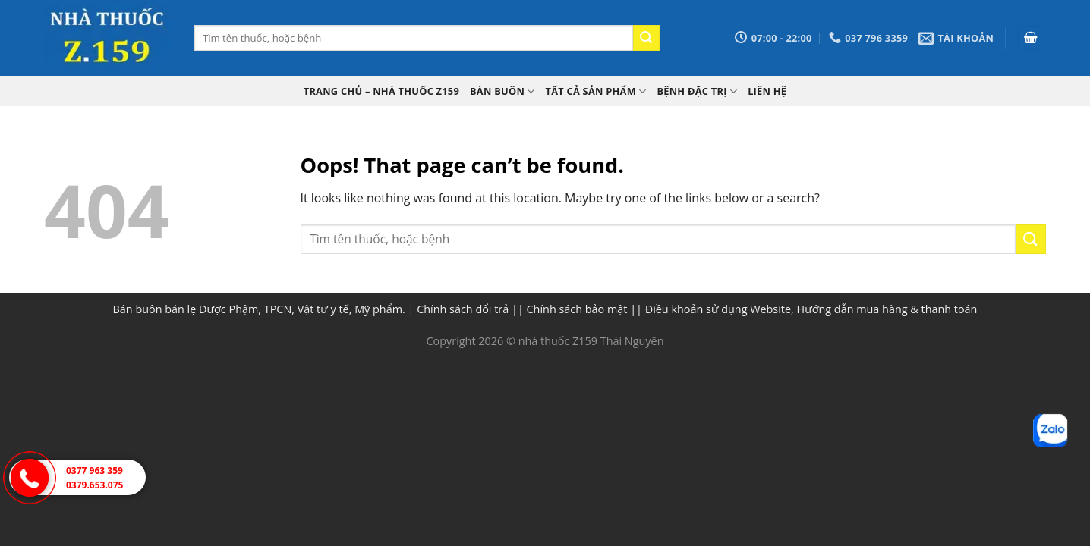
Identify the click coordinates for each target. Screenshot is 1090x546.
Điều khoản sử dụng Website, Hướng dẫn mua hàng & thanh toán (811, 309)
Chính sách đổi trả (463, 309)
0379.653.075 (94, 485)
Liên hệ (767, 91)
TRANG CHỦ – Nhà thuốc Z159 (381, 91)
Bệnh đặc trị (697, 91)
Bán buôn (502, 91)
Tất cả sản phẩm (596, 91)
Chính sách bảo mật (577, 309)
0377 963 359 (94, 470)
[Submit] (646, 38)
